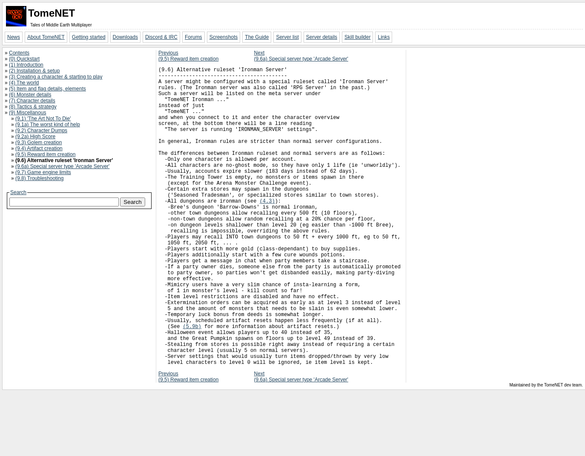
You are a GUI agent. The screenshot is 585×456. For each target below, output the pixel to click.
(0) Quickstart (24, 59)
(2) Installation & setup (34, 71)
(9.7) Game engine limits (43, 172)
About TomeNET (46, 37)
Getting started (89, 37)
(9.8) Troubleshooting (39, 178)
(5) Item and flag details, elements (47, 89)
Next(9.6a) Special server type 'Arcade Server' (301, 56)
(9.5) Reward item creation (45, 154)
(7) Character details (32, 101)
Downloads (125, 37)
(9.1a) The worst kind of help (47, 125)
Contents (19, 53)
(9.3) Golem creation (38, 142)
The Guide (257, 37)
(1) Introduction (26, 65)
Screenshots (223, 37)
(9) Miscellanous (27, 113)
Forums (193, 37)
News (13, 37)
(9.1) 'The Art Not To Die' (43, 119)
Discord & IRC (161, 37)
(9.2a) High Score (35, 136)
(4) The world (24, 83)
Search (18, 192)
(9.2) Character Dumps (41, 131)
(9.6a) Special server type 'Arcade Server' (62, 166)
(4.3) (267, 230)
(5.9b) (192, 382)
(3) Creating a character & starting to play (55, 77)
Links (384, 37)
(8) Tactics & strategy (33, 107)
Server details (321, 37)
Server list (287, 37)
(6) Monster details (30, 95)
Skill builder (357, 37)
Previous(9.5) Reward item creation (188, 56)
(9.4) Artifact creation (39, 148)
